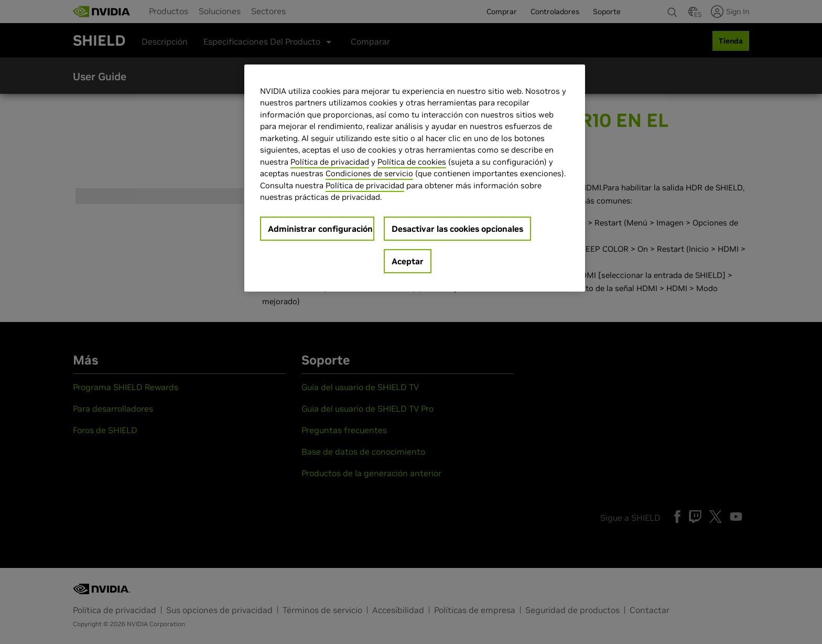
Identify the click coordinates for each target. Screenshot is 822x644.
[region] (414, 178)
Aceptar (408, 261)
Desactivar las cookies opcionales (457, 228)
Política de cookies (411, 162)
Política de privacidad (329, 162)
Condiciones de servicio (369, 173)
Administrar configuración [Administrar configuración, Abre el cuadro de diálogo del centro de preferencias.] (320, 228)
